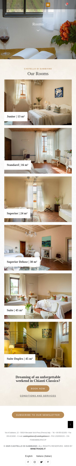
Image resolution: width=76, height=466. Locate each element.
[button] (48, 5)
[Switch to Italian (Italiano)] (43, 456)
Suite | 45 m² (15, 310)
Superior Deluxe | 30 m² (22, 261)
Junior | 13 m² (16, 116)
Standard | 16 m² (17, 165)
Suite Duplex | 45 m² (20, 358)
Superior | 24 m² (17, 213)
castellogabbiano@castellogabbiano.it (36, 436)
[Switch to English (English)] (28, 456)
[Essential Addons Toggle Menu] (70, 424)
